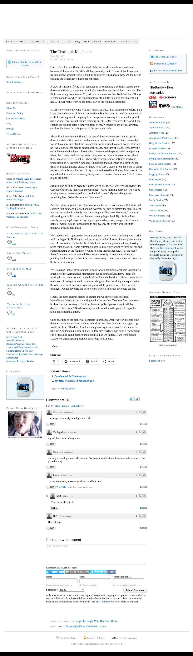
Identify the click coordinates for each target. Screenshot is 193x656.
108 (11, 275)
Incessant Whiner (19, 252)
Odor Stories (155, 189)
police (72, 388)
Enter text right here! (96, 554)
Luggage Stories (157, 174)
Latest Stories (17, 41)
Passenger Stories (158, 194)
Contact (111, 41)
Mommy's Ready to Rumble (20, 361)
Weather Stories (157, 215)
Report (143, 423)
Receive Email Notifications (167, 70)
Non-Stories (155, 179)
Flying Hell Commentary (161, 158)
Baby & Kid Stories (159, 143)
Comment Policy (108, 601)
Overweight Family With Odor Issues (86, 626)
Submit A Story (43, 41)
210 (11, 243)
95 (11, 295)
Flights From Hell (96, 23)
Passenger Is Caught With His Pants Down (95, 621)
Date (57, 405)
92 (11, 314)
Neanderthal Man (19, 268)
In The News (92, 41)
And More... (177, 106)
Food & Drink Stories (160, 163)
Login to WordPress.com (77, 572)
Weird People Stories (159, 220)
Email (82, 576)
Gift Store (129, 41)
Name (49, 576)
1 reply (63, 486)
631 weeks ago (65, 516)
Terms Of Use (13, 133)
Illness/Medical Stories (160, 169)
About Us (65, 41)
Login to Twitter (98, 572)
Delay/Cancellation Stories (162, 153)
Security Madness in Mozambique (74, 380)
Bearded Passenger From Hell (21, 343)
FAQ (77, 41)
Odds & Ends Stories (159, 184)
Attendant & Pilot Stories (162, 137)
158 (11, 259)
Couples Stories (157, 148)
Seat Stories (155, 205)
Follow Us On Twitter (165, 56)
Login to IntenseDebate (55, 572)
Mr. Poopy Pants (14, 336)
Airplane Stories (62, 60)
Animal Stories (156, 132)
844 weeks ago (66, 412)
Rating (65, 405)
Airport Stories (156, 127)
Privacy (10, 128)
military (64, 388)
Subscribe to (65, 589)
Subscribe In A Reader (164, 63)
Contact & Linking (15, 118)
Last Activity (77, 405)
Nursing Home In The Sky (19, 350)
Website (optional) (122, 576)
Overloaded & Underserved (71, 376)
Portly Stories (156, 200)
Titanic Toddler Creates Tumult (22, 347)
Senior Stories (156, 210)
